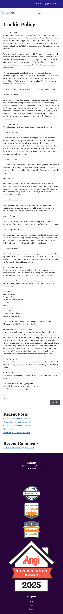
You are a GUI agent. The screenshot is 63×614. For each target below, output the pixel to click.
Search (5, 398)
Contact (31, 609)
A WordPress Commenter (12, 448)
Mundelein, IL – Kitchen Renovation (16, 433)
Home (31, 601)
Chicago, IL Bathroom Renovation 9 (16, 418)
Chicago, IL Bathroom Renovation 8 (16, 422)
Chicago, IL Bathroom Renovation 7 (16, 425)
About (31, 605)
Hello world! (8, 429)
